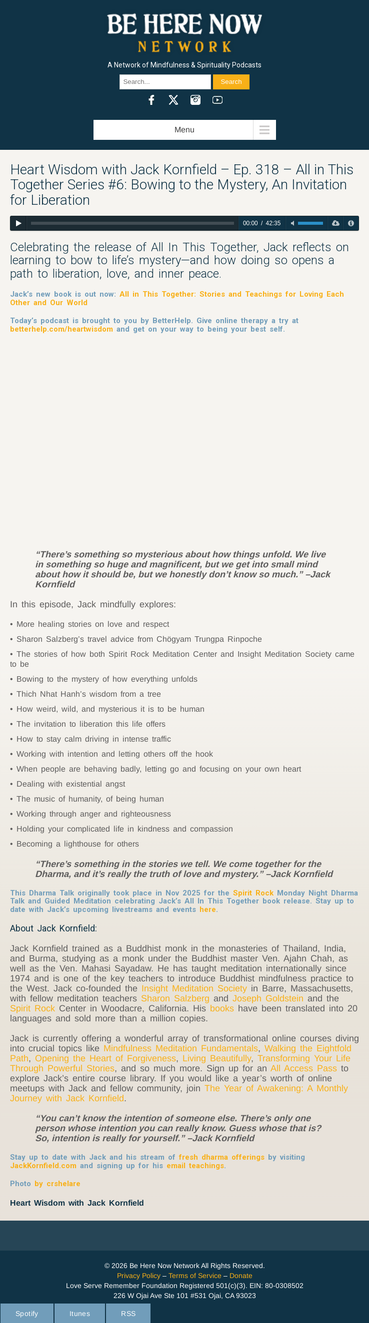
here (208, 909)
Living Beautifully (216, 1058)
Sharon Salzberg (175, 998)
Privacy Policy (138, 1276)
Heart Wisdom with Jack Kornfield (77, 1203)
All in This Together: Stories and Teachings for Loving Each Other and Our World (177, 298)
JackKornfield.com (43, 1165)
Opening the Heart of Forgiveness (105, 1058)
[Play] (18, 223)
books (222, 1008)
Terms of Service (195, 1276)
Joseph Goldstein (268, 998)
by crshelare (55, 1183)
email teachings (195, 1165)
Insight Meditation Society (196, 988)
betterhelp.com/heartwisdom (61, 329)
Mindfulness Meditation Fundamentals (181, 1048)
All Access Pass (303, 1068)
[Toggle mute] (293, 223)
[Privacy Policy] (350, 223)
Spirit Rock (253, 892)
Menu (184, 129)
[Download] (335, 223)
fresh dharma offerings (221, 1157)
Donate (241, 1276)
